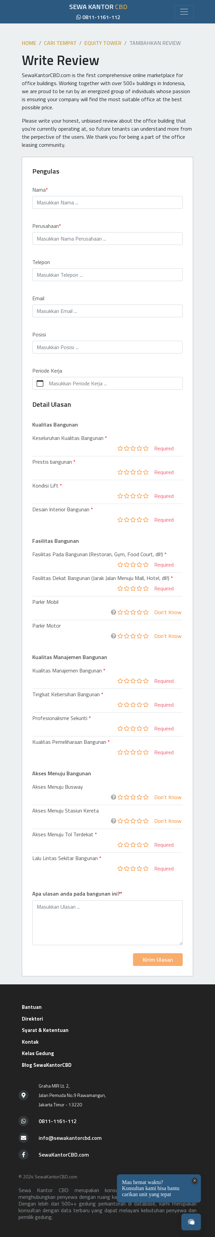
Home (29, 43)
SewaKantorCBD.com (64, 1155)
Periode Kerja (47, 371)
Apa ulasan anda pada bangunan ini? (76, 894)
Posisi (39, 334)
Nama (39, 190)
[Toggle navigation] (184, 11)
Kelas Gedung (38, 1053)
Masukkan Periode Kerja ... (78, 383)
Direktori (32, 1019)
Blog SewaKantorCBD (47, 1065)
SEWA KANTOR (98, 6)
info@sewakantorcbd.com (70, 1138)
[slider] (133, 448)
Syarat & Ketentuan (45, 1030)
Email (38, 298)
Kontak (30, 1042)
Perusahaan (45, 226)
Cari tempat (60, 43)
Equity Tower (103, 43)
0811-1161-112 (98, 17)
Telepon (41, 262)
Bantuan (32, 1007)
